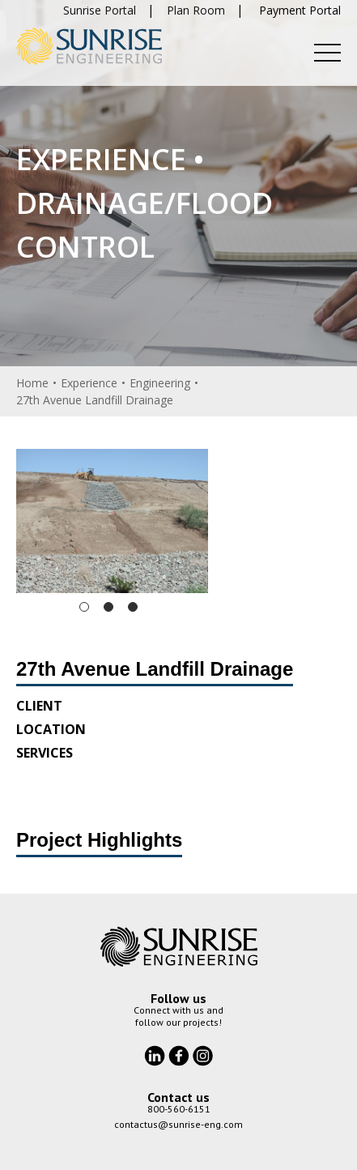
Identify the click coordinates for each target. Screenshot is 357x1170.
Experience (89, 383)
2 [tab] (108, 607)
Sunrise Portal (99, 10)
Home (32, 383)
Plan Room (196, 10)
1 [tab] (84, 607)
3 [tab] (133, 607)
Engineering (160, 383)
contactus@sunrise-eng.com (178, 1124)
